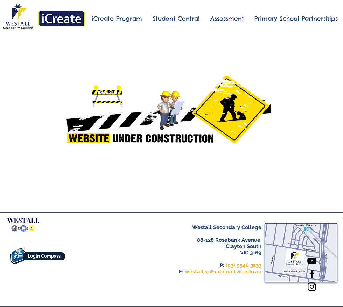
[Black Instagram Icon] (311, 286)
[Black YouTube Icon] (311, 260)
